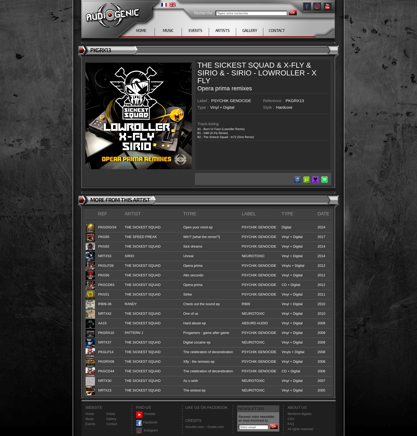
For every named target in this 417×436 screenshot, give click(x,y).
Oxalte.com (215, 427)
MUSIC (168, 30)
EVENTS (195, 30)
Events (90, 424)
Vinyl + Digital (222, 107)
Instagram (147, 430)
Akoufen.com (194, 427)
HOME (141, 30)
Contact (111, 424)
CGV (291, 419)
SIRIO (207, 73)
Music (90, 419)
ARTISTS (222, 30)
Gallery (111, 419)
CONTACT (277, 30)
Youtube (146, 414)
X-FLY (294, 65)
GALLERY (249, 30)
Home (90, 414)
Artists (110, 414)
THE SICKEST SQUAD (235, 65)
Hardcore (284, 107)
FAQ (291, 424)
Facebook (146, 422)
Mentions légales (300, 414)
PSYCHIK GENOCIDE (231, 100)
